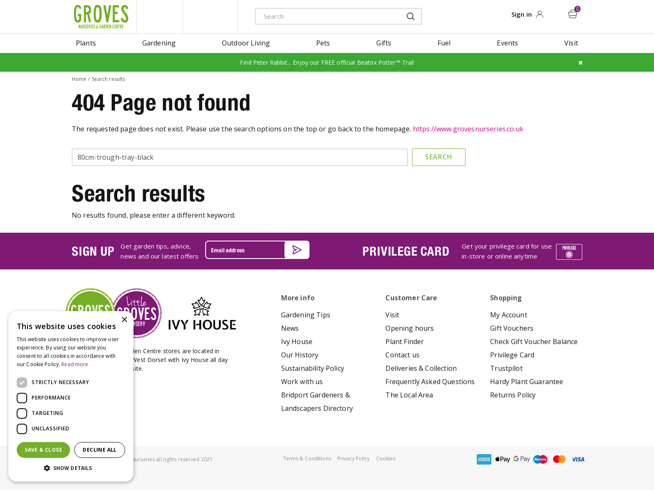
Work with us (302, 381)
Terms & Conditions (307, 458)
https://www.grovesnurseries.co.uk (468, 128)
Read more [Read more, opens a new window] (74, 364)
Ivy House (296, 341)
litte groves (159, 16)
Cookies (386, 458)
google (521, 459)
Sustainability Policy (312, 368)
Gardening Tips (305, 314)
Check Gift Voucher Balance (534, 341)
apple (503, 459)
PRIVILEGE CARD (405, 251)
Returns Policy (513, 395)
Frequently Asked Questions (430, 381)
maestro (540, 459)
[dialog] (70, 396)
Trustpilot (506, 368)
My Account (508, 314)
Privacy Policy (353, 458)
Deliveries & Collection (421, 368)
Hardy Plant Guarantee (526, 381)
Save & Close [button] (43, 449)
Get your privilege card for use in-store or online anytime (507, 251)
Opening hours (409, 328)
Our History (300, 354)
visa (578, 459)
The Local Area (409, 395)
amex (484, 459)
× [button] (124, 320)
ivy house (210, 16)
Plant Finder (404, 341)
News (290, 328)
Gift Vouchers (511, 328)
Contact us (402, 354)
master (559, 459)
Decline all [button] (99, 449)
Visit (392, 314)
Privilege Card (512, 354)
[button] (71, 468)
